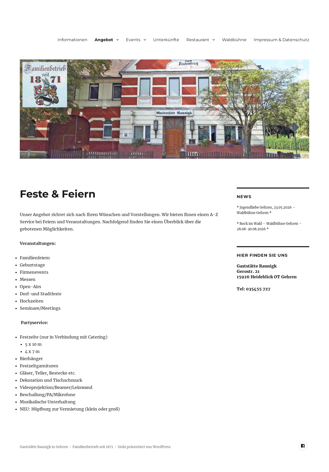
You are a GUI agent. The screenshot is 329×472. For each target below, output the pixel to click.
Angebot (104, 39)
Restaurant (197, 39)
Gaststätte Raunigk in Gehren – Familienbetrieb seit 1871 (66, 447)
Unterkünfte (166, 39)
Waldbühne (234, 39)
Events (133, 39)
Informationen (72, 39)
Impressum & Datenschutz (281, 39)
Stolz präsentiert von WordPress (144, 447)
